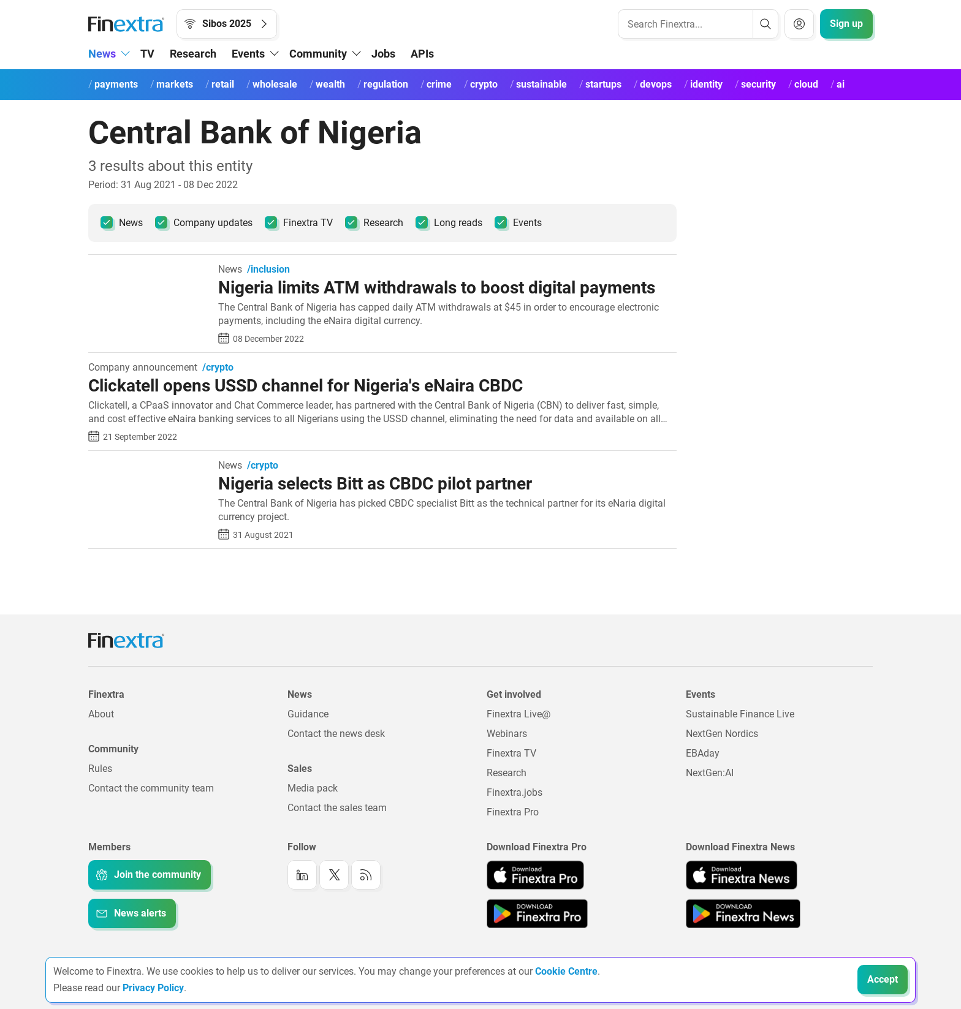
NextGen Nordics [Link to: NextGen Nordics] (722, 733)
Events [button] (248, 53)
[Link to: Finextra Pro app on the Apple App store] (535, 875)
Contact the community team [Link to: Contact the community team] (151, 788)
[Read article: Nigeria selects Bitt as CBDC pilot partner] (148, 466)
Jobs (383, 53)
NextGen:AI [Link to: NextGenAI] (710, 773)
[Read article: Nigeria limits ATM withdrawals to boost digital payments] (148, 270)
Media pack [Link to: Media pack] (312, 788)
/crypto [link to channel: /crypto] (218, 367)
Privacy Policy (153, 988)
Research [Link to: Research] (506, 773)
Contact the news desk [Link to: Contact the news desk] (336, 733)
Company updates (204, 222)
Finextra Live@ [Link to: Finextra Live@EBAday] (518, 714)
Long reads (449, 222)
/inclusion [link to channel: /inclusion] (268, 269)
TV (147, 53)
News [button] (102, 53)
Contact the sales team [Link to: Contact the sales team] (337, 808)
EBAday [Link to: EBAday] (703, 753)
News (122, 222)
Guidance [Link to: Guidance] (308, 714)
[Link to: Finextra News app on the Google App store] (743, 913)
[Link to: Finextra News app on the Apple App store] (741, 875)
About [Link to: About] (101, 714)
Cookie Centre (566, 971)
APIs (422, 53)
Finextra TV (299, 222)
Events (518, 222)
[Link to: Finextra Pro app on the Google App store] (537, 913)
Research (193, 53)
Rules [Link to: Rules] (100, 768)
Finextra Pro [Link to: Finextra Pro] (513, 812)
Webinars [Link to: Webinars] (507, 733)
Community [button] (318, 53)
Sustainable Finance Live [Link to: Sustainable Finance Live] (740, 714)
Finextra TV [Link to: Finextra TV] (511, 753)
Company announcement (142, 367)
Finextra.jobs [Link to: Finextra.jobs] (514, 792)
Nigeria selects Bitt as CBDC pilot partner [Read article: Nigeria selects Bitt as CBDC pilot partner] (375, 484)
